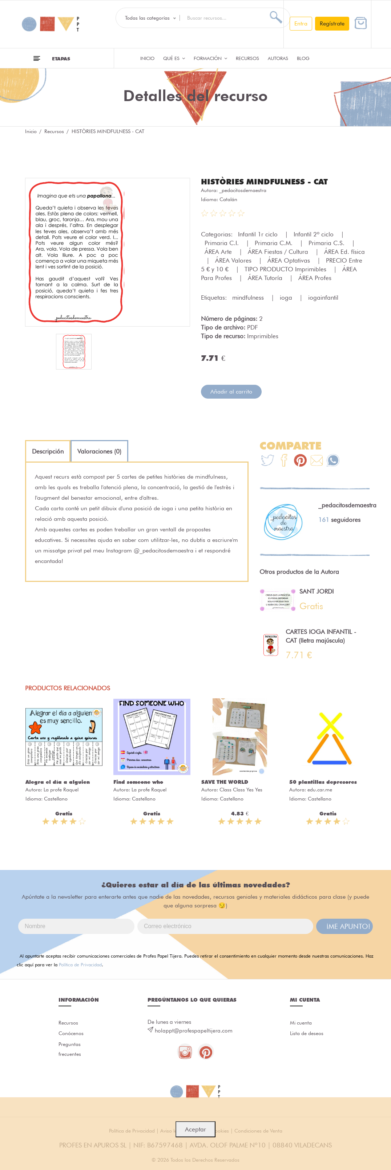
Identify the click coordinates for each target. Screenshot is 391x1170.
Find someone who (138, 781)
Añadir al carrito (231, 391)
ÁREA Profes (314, 277)
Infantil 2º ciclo (314, 233)
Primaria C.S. (327, 242)
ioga (287, 297)
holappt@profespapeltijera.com (194, 1030)
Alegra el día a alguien (57, 781)
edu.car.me (319, 789)
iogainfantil (323, 297)
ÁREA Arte (219, 251)
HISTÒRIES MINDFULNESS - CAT (267, 181)
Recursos (247, 58)
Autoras (278, 58)
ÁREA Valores (234, 260)
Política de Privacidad (80, 964)
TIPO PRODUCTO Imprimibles (286, 268)
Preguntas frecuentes (70, 1051)
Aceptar (195, 1129)
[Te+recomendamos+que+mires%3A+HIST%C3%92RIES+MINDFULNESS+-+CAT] (284, 461)
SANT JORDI (316, 591)
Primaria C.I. (223, 242)
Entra (300, 23)
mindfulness (249, 297)
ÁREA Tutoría (266, 277)
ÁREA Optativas (289, 260)
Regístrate (332, 23)
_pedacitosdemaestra (242, 190)
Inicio (147, 58)
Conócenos (72, 1034)
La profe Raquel (61, 789)
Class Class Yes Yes (240, 789)
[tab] (48, 451)
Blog (303, 58)
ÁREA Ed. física (344, 251)
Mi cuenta (302, 1022)
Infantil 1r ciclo (258, 233)
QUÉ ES (174, 58)
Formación (210, 58)
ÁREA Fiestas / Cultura (279, 251)
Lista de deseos (308, 1034)
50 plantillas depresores (323, 781)
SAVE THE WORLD (224, 781)
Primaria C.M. (274, 242)
